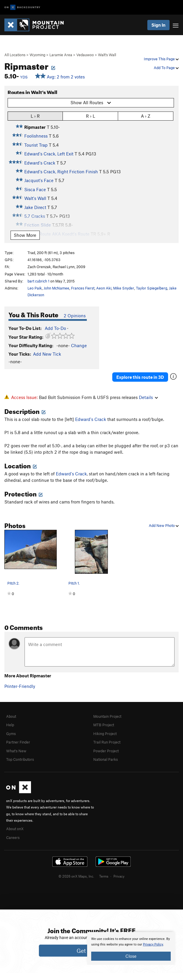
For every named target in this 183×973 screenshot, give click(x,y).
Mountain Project (107, 716)
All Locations (14, 54)
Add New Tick (47, 354)
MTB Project (103, 724)
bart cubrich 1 (38, 281)
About (11, 716)
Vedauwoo (85, 54)
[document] (131, 948)
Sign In (158, 25)
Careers (13, 837)
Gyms (11, 733)
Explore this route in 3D (140, 377)
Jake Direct (35, 207)
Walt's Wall (107, 54)
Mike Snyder (123, 288)
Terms (103, 876)
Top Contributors (20, 759)
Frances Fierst (82, 288)
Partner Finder (18, 742)
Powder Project (106, 750)
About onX (15, 828)
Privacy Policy (153, 944)
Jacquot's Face (38, 180)
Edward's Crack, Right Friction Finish (61, 171)
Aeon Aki (103, 288)
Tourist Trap (36, 145)
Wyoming (37, 54)
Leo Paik (34, 288)
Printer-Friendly (19, 686)
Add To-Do (55, 328)
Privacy (119, 876)
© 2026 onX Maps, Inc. (76, 876)
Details (148, 397)
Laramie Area (60, 54)
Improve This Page (161, 58)
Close (131, 956)
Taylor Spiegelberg (151, 288)
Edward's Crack (39, 162)
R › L (90, 116)
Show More (25, 235)
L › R (35, 116)
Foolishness (36, 135)
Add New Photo (164, 525)
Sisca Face (35, 189)
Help (10, 724)
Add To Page (166, 67)
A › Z (145, 116)
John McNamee (56, 288)
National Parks (105, 759)
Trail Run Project (106, 742)
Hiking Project (105, 733)
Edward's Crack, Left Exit (48, 153)
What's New (16, 750)
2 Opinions (75, 315)
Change (79, 345)
